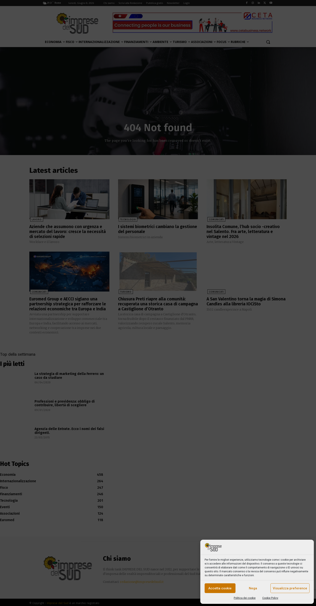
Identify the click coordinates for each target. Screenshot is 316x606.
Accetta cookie (220, 588)
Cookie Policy (270, 598)
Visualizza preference (290, 588)
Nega (253, 588)
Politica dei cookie (245, 598)
